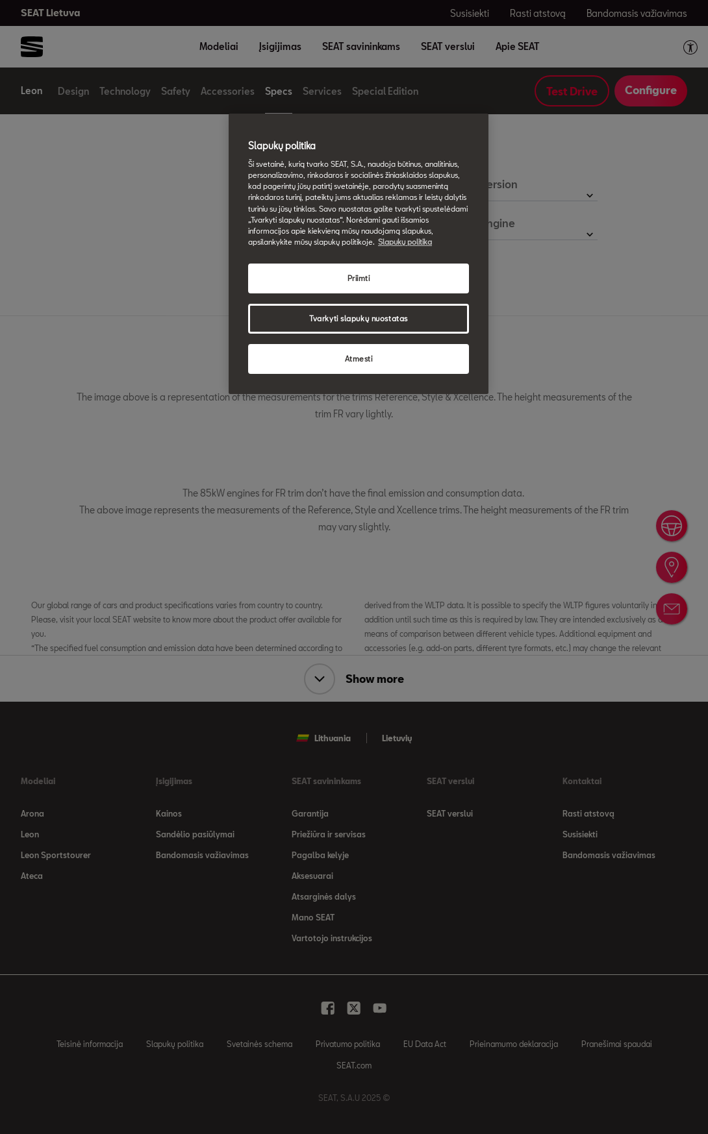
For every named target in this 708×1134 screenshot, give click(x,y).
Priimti (359, 278)
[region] (358, 254)
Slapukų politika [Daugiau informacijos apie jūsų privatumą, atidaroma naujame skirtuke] (405, 242)
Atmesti (359, 358)
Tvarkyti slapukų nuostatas (358, 318)
